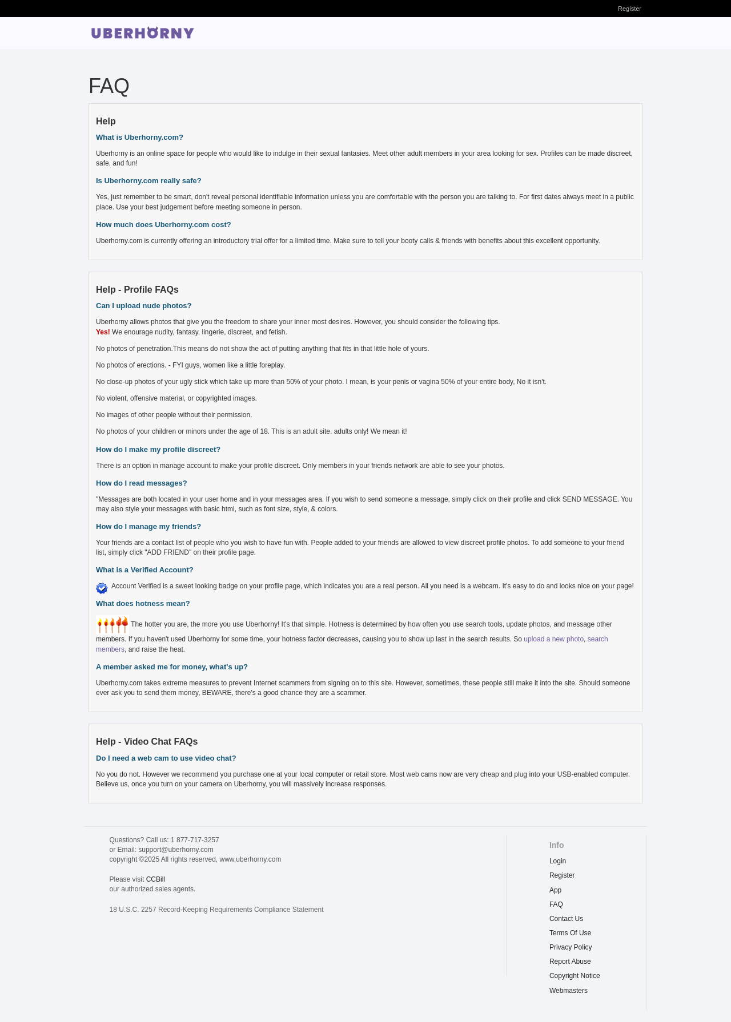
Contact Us (566, 919)
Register (629, 8)
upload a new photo (554, 639)
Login (557, 861)
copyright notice (574, 976)
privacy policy (570, 947)
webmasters (568, 991)
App (555, 890)
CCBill (155, 879)
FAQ (556, 904)
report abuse (570, 962)
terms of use (570, 933)
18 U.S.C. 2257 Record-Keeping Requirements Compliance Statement (217, 910)
